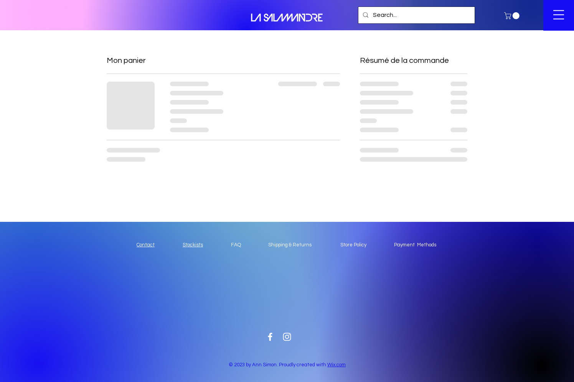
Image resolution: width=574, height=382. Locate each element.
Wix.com (336, 364)
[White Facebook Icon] (270, 336)
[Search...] (416, 15)
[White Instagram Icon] (287, 336)
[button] (512, 15)
